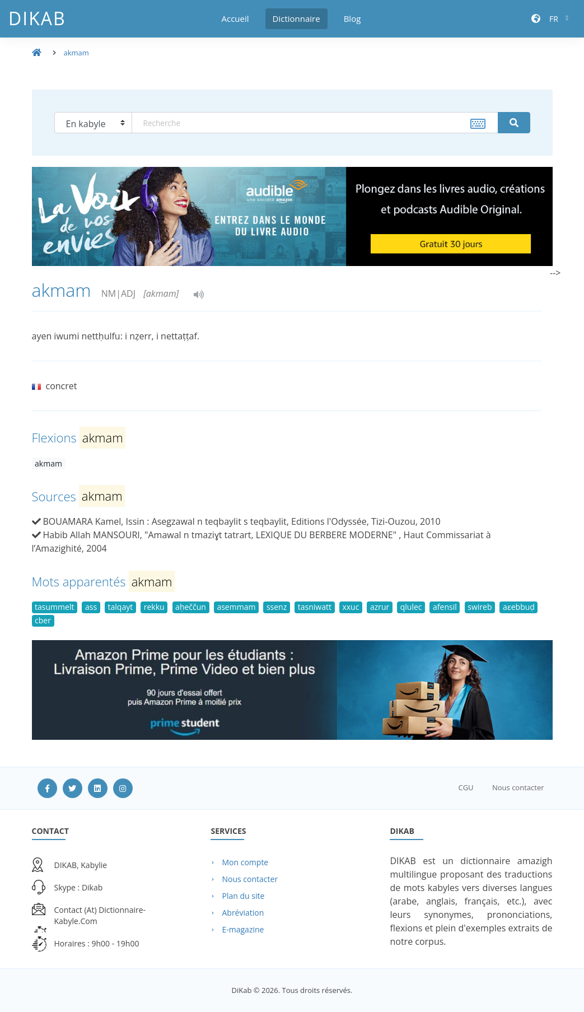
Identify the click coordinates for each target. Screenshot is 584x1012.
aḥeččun (190, 606)
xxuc (350, 606)
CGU (465, 787)
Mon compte (245, 862)
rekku (154, 606)
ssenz (277, 606)
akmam (76, 53)
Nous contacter (518, 787)
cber (43, 620)
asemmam (236, 606)
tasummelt (54, 606)
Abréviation (243, 912)
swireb (480, 606)
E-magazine (243, 929)
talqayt (120, 606)
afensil (445, 606)
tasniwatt (314, 606)
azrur (379, 606)
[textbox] (315, 122)
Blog (352, 18)
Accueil (235, 18)
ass (91, 606)
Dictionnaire (296, 18)
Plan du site (243, 895)
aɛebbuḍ (519, 606)
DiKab (37, 18)
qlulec (411, 606)
